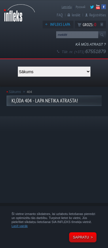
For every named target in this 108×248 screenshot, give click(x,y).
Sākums (15, 92)
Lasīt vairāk (20, 226)
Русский (80, 7)
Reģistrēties (97, 15)
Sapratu (81, 237)
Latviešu (67, 7)
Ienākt (76, 15)
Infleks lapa (60, 24)
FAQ (60, 15)
